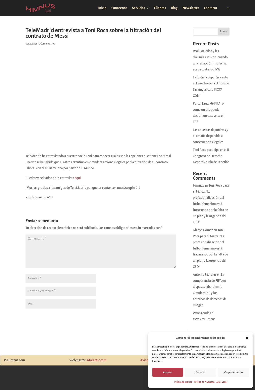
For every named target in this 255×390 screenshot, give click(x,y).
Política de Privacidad (204, 382)
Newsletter (190, 8)
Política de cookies (183, 382)
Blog (174, 8)
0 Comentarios (47, 43)
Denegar (200, 372)
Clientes (160, 8)
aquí (78, 178)
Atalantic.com (96, 360)
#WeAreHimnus (204, 319)
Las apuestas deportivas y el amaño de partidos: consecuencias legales (210, 136)
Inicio (102, 8)
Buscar (223, 31)
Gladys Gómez (203, 230)
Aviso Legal (221, 382)
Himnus (198, 185)
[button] (247, 338)
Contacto (210, 8)
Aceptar (167, 372)
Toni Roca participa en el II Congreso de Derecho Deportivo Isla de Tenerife (211, 156)
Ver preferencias (233, 372)
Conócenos (119, 8)
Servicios (138, 8)
